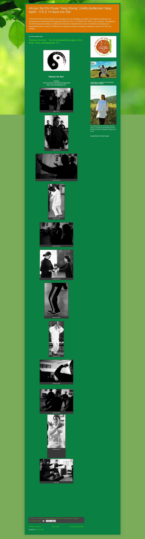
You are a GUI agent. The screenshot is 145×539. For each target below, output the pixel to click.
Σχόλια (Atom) (40, 529)
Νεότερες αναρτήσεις (35, 526)
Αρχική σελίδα (55, 526)
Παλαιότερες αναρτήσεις (76, 526)
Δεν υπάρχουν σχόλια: (35, 520)
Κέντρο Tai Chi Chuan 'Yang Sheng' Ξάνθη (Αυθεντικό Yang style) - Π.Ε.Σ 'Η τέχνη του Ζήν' (70, 9)
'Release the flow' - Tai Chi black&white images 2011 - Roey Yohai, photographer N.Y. (56, 41)
